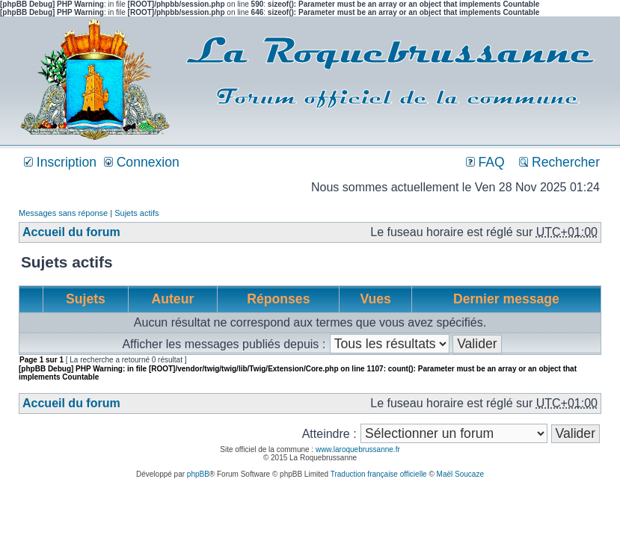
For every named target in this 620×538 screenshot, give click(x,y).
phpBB (198, 474)
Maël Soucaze (460, 474)
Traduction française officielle (379, 474)
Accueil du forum (71, 232)
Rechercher (559, 162)
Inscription (60, 162)
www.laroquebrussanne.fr (358, 449)
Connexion (141, 162)
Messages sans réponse (63, 212)
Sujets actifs (136, 212)
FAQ (485, 162)
